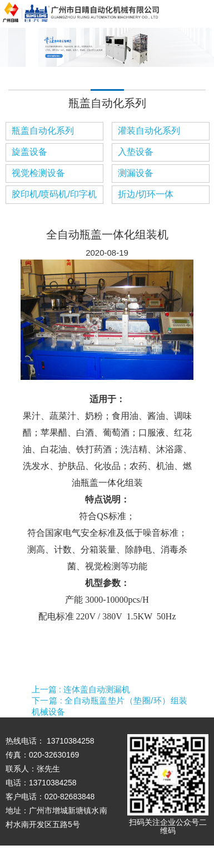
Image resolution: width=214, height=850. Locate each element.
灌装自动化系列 (149, 130)
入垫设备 (135, 152)
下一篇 (110, 706)
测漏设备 (135, 173)
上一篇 (81, 689)
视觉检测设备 (38, 173)
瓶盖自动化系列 (43, 130)
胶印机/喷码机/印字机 (54, 194)
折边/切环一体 (145, 194)
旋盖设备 (29, 152)
